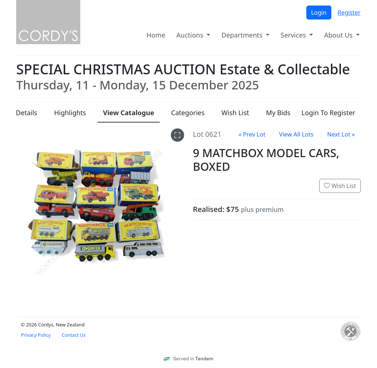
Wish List (340, 186)
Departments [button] (242, 35)
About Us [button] (339, 35)
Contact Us (73, 335)
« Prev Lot (252, 134)
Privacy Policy (36, 335)
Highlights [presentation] (70, 112)
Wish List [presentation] (235, 112)
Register (349, 12)
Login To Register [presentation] (328, 112)
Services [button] (294, 35)
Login (319, 12)
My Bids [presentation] (278, 112)
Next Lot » (341, 134)
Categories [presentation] (188, 112)
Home (156, 35)
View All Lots (296, 134)
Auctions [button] (190, 35)
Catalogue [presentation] (128, 112)
